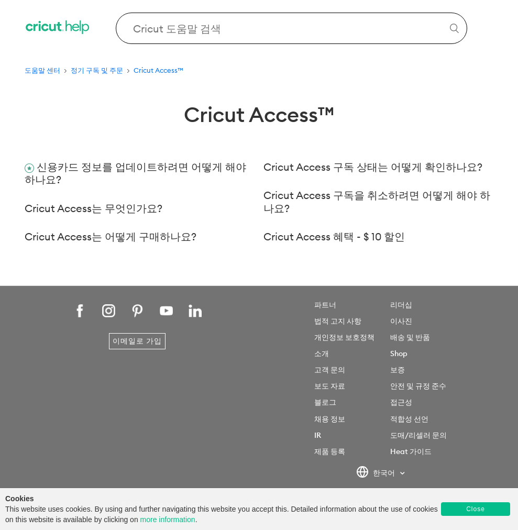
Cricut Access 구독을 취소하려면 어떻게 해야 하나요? (376, 202)
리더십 (401, 305)
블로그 (325, 402)
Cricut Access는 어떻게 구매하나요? (110, 236)
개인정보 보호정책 (344, 337)
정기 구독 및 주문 (97, 70)
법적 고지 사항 (337, 321)
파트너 (325, 305)
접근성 (401, 402)
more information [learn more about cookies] (167, 519)
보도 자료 (329, 386)
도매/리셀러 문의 (418, 435)
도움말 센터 (42, 70)
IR (317, 435)
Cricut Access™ (158, 70)
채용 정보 (329, 419)
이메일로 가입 (137, 341)
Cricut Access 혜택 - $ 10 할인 (334, 236)
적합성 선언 (409, 419)
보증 (397, 369)
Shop (398, 353)
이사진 (401, 321)
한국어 (376, 473)
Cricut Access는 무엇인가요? (93, 208)
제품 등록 (329, 451)
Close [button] (475, 509)
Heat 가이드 (411, 451)
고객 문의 (329, 369)
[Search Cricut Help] (291, 28)
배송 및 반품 (410, 337)
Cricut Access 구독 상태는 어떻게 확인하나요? (372, 166)
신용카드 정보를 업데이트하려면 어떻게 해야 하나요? (135, 173)
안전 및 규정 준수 (418, 386)
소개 (321, 353)
